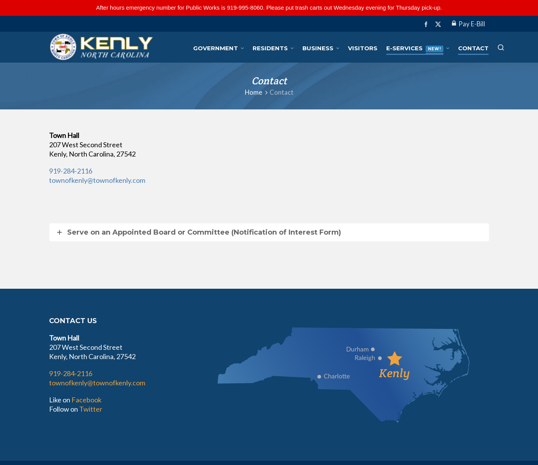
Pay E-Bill (468, 24)
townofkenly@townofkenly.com (97, 180)
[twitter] (439, 24)
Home (253, 92)
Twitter (90, 409)
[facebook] (427, 24)
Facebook (86, 399)
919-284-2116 (70, 171)
